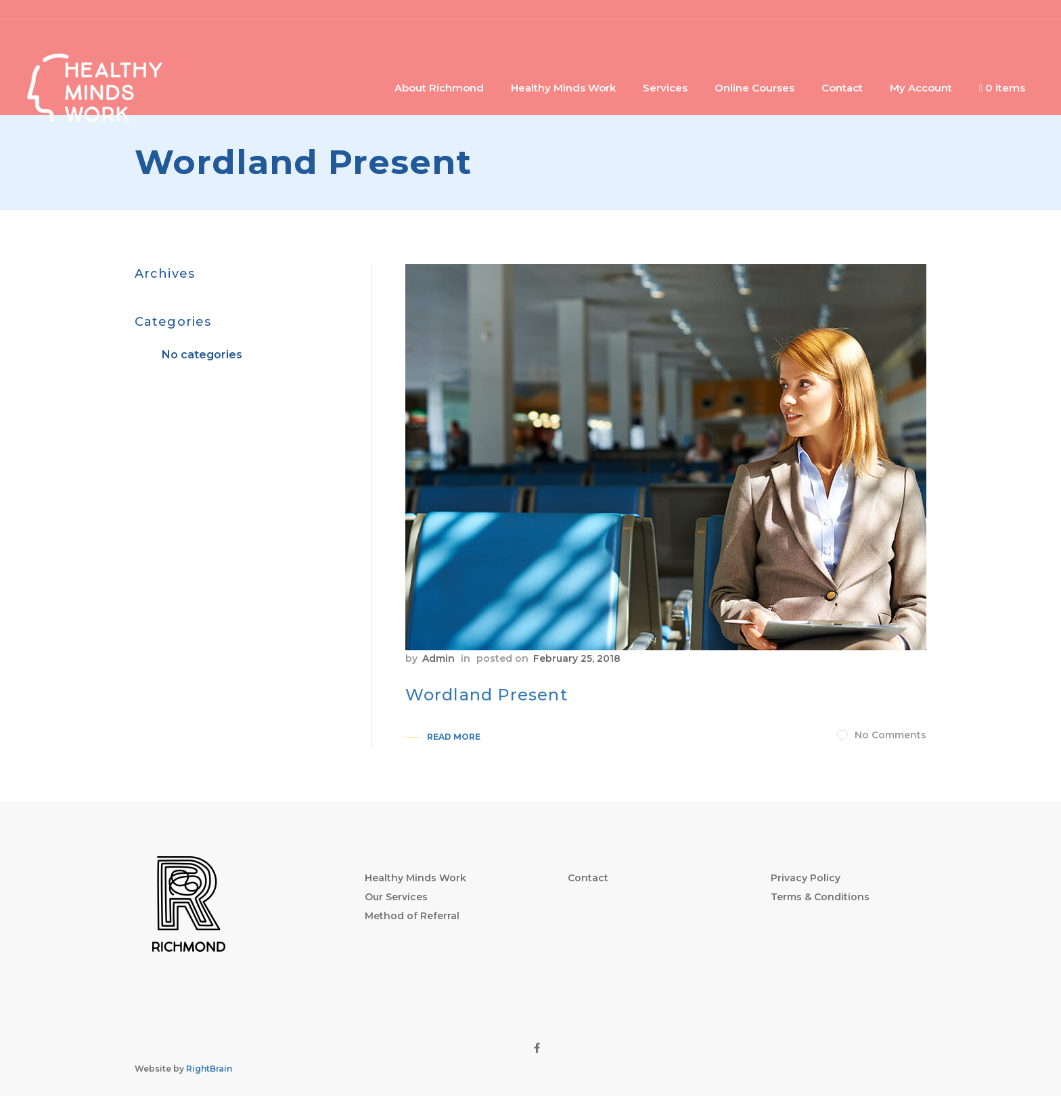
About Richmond (439, 87)
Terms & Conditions (820, 897)
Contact (842, 87)
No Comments (881, 735)
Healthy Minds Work (563, 87)
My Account (921, 87)
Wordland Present (486, 694)
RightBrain (209, 1068)
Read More (453, 737)
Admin (438, 658)
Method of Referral (412, 916)
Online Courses (754, 87)
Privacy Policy (805, 878)
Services (665, 87)
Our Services (396, 897)
